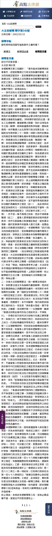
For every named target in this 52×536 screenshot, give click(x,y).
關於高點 (21, 524)
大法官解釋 (12, 23)
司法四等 (10, 15)
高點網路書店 (26, 518)
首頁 (4, 23)
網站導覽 (20, 527)
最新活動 (3, 417)
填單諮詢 (48, 509)
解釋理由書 (22, 51)
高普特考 (28, 15)
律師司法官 (28, 11)
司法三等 (45, 11)
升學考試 (45, 15)
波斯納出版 (26, 521)
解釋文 (7, 51)
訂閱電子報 (30, 527)
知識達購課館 (26, 515)
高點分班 (30, 524)
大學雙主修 (11, 11)
